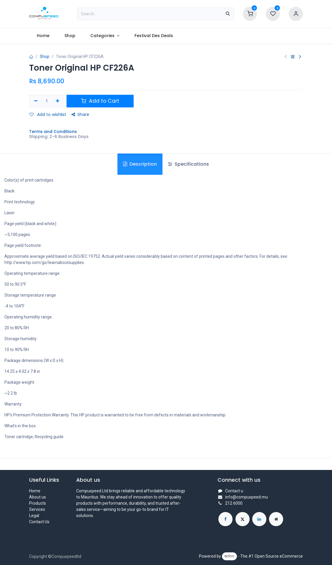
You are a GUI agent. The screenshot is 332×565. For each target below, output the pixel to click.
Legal (34, 515)
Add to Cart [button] (100, 100)
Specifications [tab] (188, 164)
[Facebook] (225, 519)
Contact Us (39, 521)
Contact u (234, 490)
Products (37, 503)
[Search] (228, 14)
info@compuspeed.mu (246, 497)
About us (37, 497)
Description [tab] (140, 164)
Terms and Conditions (53, 131)
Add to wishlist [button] (47, 114)
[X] (242, 519)
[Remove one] (35, 101)
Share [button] (80, 114)
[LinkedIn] (259, 519)
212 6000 (234, 503)
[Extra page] (276, 519)
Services (37, 509)
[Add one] (57, 101)
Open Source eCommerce (279, 556)
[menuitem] (43, 36)
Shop (44, 56)
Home (34, 490)
